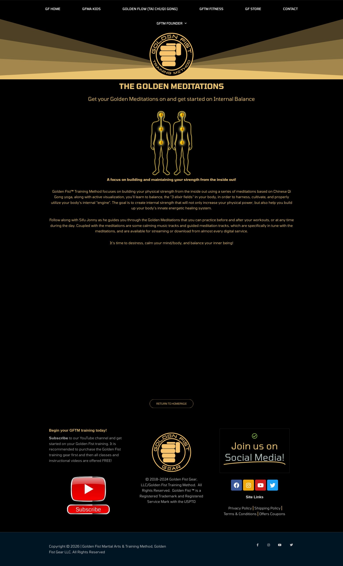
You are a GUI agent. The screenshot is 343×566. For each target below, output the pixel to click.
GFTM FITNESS (211, 9)
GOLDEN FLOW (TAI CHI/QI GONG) (150, 9)
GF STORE (253, 9)
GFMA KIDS (91, 9)
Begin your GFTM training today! (78, 430)
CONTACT (290, 9)
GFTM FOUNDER (172, 23)
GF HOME (52, 9)
